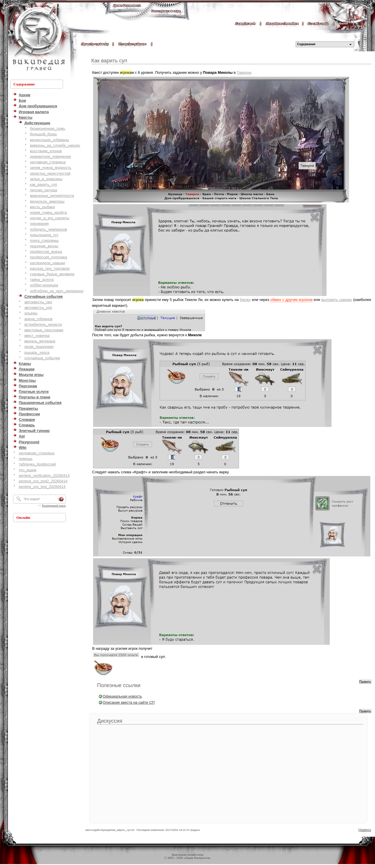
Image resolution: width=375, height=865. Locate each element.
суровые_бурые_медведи (52, 274)
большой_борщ (43, 134)
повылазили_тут (44, 235)
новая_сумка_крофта (48, 212)
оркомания (39, 223)
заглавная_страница (48, 162)
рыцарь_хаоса (36, 352)
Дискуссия (109, 721)
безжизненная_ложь (47, 128)
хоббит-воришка (44, 285)
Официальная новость (122, 696)
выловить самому (336, 299)
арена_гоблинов (38, 319)
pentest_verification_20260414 (44, 475)
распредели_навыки (47, 263)
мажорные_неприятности (52, 195)
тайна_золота (42, 279)
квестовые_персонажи (43, 330)
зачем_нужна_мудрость (50, 167)
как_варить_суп (43, 184)
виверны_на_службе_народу (55, 145)
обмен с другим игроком (291, 299)
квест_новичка (37, 335)
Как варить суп (109, 61)
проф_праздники (38, 346)
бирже (245, 299)
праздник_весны (44, 246)
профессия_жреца (46, 251)
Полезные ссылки (118, 685)
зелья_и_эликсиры (46, 179)
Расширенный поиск (54, 505)
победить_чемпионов (48, 229)
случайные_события (42, 358)
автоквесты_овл (38, 302)
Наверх (364, 830)
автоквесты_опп (38, 307)
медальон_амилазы (47, 201)
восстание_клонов (46, 151)
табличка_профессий (37, 464)
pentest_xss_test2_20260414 (43, 481)
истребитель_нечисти (43, 324)
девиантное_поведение (50, 156)
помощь (25, 458)
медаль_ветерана (39, 341)
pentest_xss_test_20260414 (42, 486)
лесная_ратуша (43, 190)
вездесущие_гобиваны (49, 140)
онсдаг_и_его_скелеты (49, 218)
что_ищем (27, 470)
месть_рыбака (42, 207)
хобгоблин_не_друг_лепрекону (57, 291)
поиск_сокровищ (44, 240)
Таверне (244, 72)
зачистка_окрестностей (50, 173)
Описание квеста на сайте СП (129, 702)
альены (30, 313)
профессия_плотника (48, 257)
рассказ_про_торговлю (50, 268)
